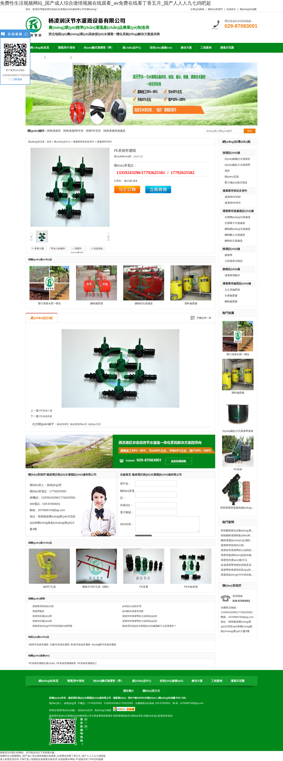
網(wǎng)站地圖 (248, 9)
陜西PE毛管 (93, 130)
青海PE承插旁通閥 (80, 644)
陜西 (51, 710)
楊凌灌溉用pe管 (78, 424)
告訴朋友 (98, 248)
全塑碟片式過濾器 (235, 223)
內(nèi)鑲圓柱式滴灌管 (237, 158)
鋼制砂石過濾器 (234, 240)
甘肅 (56, 710)
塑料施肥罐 (238, 392)
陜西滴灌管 (54, 130)
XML (183, 698)
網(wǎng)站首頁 (48, 680)
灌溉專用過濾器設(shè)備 (238, 211)
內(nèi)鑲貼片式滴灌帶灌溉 (237, 431)
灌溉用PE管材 (233, 196)
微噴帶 (228, 255)
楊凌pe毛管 (94, 424)
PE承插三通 (46, 410)
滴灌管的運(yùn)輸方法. (234, 560)
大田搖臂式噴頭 (234, 260)
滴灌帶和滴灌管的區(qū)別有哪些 (237, 569)
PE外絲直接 (191, 586)
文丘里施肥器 (232, 289)
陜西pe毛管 (137, 715)
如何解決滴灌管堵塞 (132, 611)
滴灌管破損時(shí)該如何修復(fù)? (237, 555)
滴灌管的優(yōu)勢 (42, 616)
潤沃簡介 (128, 690)
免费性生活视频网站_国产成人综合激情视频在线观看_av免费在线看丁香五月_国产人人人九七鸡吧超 (105, 3)
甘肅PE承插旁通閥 (59, 644)
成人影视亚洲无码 (9, 759)
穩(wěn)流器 (232, 176)
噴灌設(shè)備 (231, 248)
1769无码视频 (95, 759)
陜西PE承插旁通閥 (38, 644)
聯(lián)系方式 (151, 690)
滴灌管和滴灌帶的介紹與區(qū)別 (237, 550)
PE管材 (237, 469)
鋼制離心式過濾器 (235, 234)
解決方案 (197, 680)
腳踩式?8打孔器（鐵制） (96, 586)
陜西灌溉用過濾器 (114, 130)
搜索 (249, 131)
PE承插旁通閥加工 (87, 663)
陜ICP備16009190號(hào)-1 (142, 698)
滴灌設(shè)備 (231, 152)
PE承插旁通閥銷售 (66, 663)
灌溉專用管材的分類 (232, 545)
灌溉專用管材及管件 (234, 190)
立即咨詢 (17, 79)
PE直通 (143, 586)
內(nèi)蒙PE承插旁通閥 (104, 644)
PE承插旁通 (46, 416)
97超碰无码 (82, 759)
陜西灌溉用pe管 (121, 715)
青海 (62, 710)
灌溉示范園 (237, 680)
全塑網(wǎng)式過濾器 (237, 217)
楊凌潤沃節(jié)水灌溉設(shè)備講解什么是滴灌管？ (149, 626)
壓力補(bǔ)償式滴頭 (236, 182)
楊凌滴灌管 (63, 424)
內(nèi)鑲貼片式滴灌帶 (237, 164)
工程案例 (216, 680)
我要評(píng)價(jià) (77, 249)
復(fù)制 (128, 180)
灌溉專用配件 (232, 275)
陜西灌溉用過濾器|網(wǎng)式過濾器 (241, 507)
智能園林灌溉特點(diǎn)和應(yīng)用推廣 (237, 535)
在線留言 (231, 9)
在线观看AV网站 (66, 759)
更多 (135, 180)
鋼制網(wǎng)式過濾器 (237, 228)
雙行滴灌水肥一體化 (237, 354)
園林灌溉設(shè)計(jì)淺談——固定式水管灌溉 (237, 540)
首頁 (49, 141)
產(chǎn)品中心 (62, 141)
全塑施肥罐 (231, 295)
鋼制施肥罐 (231, 301)
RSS (178, 698)
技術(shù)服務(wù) (171, 680)
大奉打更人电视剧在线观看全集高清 (38, 759)
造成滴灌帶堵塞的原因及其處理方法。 (237, 564)
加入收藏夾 (59, 248)
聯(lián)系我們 (215, 9)
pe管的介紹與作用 (131, 606)
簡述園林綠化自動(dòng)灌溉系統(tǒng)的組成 (237, 530)
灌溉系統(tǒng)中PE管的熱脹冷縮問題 (237, 574)
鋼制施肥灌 (96, 303)
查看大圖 (39, 248)
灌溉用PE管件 (233, 202)
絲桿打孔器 (49, 586)
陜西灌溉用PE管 (73, 130)
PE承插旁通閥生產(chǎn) (42, 663)
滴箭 (227, 170)
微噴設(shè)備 (231, 269)
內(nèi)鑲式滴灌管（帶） (108, 680)
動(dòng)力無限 (103, 710)
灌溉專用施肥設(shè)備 (236, 283)
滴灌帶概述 (38, 611)
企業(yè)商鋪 (197, 9)
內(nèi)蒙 (69, 710)
